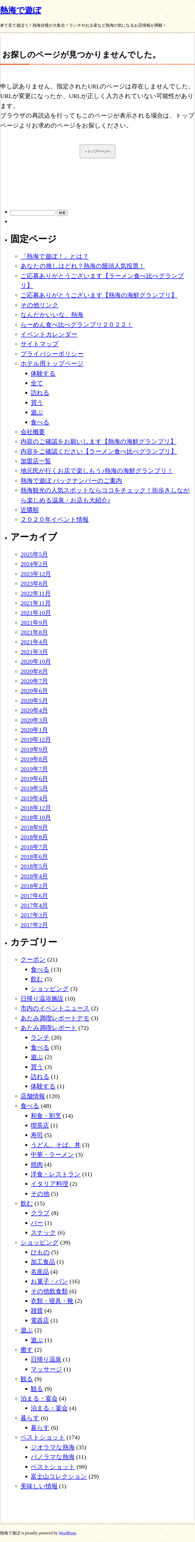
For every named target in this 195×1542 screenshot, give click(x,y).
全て (37, 383)
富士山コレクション (59, 1476)
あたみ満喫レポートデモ (55, 1018)
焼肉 (37, 1164)
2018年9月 (34, 827)
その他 (40, 1193)
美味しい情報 (39, 1486)
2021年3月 (34, 652)
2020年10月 (36, 661)
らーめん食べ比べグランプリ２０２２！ (77, 324)
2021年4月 (34, 642)
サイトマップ (40, 344)
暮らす (30, 1418)
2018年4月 (34, 876)
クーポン (33, 959)
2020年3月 (34, 720)
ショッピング (50, 988)
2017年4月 (34, 905)
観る (27, 1379)
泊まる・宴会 (39, 1398)
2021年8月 (34, 632)
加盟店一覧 (36, 461)
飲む (37, 979)
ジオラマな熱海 (53, 1447)
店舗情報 (33, 1096)
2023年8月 (34, 583)
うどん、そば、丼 (56, 1145)
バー (37, 1223)
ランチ (40, 1037)
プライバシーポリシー (52, 354)
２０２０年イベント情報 (55, 519)
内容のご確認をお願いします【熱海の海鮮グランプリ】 (98, 441)
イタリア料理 (49, 1184)
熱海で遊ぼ (20, 10)
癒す (27, 1349)
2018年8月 (34, 837)
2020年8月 (34, 671)
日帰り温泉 (46, 1359)
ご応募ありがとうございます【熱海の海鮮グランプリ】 (99, 295)
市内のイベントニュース (55, 1008)
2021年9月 (34, 622)
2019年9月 (34, 749)
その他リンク (39, 305)
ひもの (40, 1252)
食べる (40, 422)
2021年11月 (36, 603)
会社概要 (33, 432)
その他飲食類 (49, 1291)
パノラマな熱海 (53, 1457)
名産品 (40, 1271)
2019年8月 (34, 759)
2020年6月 (34, 690)
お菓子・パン (49, 1281)
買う (37, 402)
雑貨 (37, 1310)
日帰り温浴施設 (42, 998)
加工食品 (43, 1261)
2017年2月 (34, 925)
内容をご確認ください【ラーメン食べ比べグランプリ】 (99, 451)
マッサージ (46, 1369)
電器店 (40, 1320)
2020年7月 (34, 681)
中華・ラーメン (52, 1154)
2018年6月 (34, 856)
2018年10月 (36, 817)
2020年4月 (34, 710)
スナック (43, 1232)
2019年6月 (34, 778)
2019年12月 (36, 739)
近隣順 (30, 510)
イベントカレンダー (49, 334)
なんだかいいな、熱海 (52, 314)
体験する (43, 373)
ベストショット (43, 1437)
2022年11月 (36, 593)
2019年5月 (34, 788)
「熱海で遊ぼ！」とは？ (55, 256)
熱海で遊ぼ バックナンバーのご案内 (71, 480)
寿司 (37, 1135)
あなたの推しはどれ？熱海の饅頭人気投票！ (83, 266)
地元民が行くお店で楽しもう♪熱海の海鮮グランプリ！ (97, 470)
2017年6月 (34, 895)
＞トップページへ (97, 151)
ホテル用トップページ (52, 363)
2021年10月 (36, 612)
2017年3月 (34, 915)
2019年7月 (34, 769)
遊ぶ (37, 412)
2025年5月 (34, 554)
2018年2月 (34, 886)
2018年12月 (36, 808)
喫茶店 (40, 1125)
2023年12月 (36, 574)
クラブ (40, 1213)
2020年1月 (34, 730)
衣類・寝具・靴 (52, 1301)
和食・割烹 (46, 1115)
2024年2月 (34, 564)
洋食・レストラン (56, 1174)
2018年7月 (34, 847)
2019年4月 (34, 798)
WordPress (67, 1533)
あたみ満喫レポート (49, 1028)
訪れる (40, 392)
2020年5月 (34, 700)
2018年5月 (34, 866)
